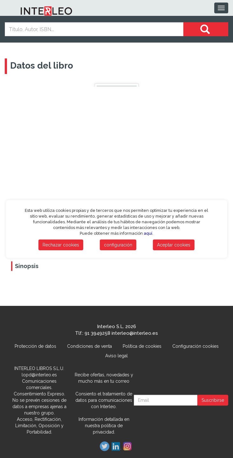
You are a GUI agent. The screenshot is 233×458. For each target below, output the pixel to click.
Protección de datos (35, 346)
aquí (148, 233)
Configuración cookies (195, 346)
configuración (118, 244)
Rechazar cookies (61, 244)
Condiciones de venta (89, 346)
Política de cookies (142, 346)
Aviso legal (116, 355)
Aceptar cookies (173, 244)
